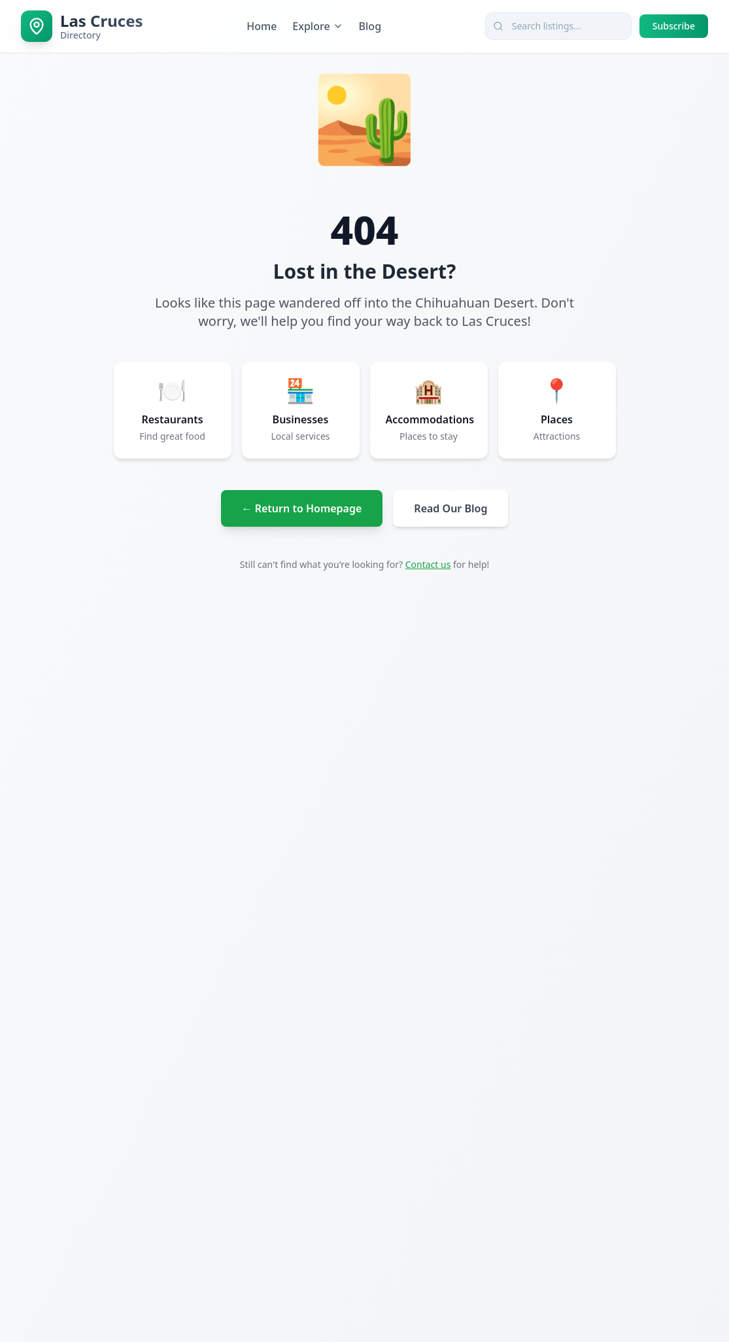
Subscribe (674, 26)
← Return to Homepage (302, 508)
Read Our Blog (450, 508)
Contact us (428, 564)
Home (261, 26)
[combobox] (558, 26)
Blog (370, 26)
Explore (317, 26)
